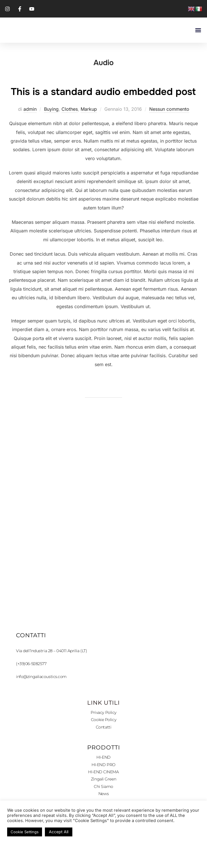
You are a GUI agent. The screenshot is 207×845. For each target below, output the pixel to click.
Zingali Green (103, 796)
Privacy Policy (103, 729)
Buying (51, 126)
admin (30, 126)
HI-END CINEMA (103, 788)
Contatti (103, 744)
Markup (89, 126)
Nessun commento (169, 126)
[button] (198, 30)
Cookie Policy (103, 736)
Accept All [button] (58, 831)
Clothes (69, 126)
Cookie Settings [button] (25, 832)
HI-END (103, 774)
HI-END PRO (103, 781)
